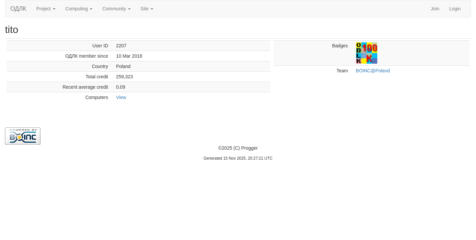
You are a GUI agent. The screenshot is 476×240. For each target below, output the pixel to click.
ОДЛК (18, 8)
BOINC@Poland (373, 70)
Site (147, 8)
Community (116, 8)
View (121, 97)
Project (45, 8)
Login (455, 8)
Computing (79, 8)
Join (435, 8)
